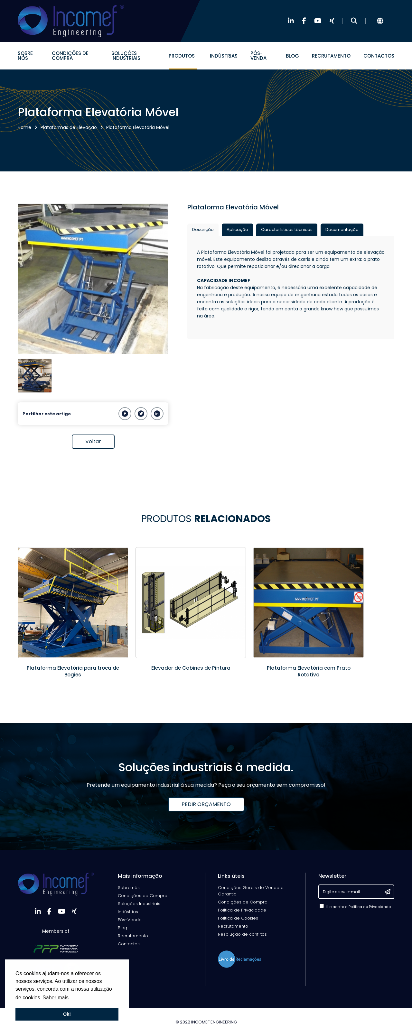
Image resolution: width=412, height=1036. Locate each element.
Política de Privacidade (370, 906)
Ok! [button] (67, 1014)
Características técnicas (287, 229)
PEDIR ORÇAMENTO (206, 804)
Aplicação (237, 229)
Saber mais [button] (55, 997)
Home (24, 127)
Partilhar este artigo (47, 414)
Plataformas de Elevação (69, 127)
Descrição (203, 229)
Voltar (93, 441)
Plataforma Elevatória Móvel (137, 127)
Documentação (342, 229)
